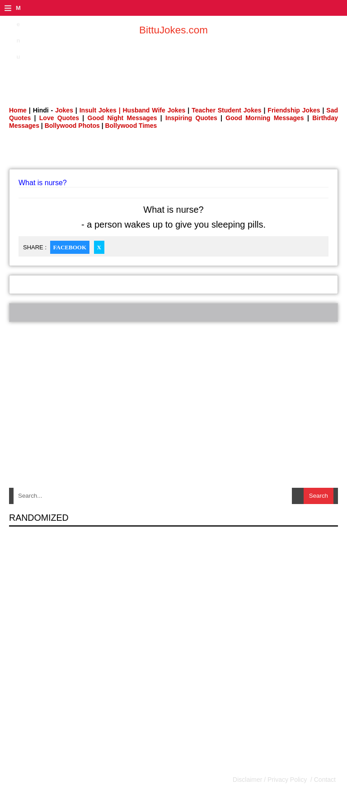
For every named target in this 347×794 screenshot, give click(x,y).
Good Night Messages (122, 117)
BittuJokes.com (173, 30)
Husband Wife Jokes (155, 110)
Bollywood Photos (72, 125)
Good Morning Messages (264, 117)
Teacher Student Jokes (226, 110)
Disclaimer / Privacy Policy (271, 779)
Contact (324, 779)
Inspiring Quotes (191, 117)
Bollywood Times (131, 125)
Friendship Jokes (293, 110)
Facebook (69, 247)
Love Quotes (59, 117)
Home (18, 110)
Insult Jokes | (100, 110)
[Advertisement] (173, 65)
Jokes (64, 110)
